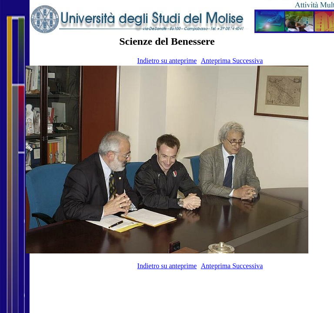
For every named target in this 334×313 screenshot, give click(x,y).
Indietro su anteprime (167, 60)
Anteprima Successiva (232, 60)
